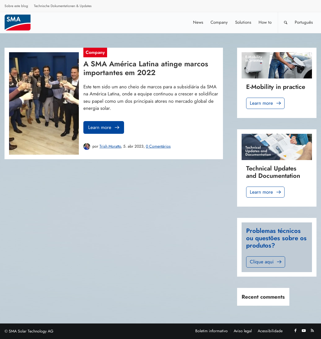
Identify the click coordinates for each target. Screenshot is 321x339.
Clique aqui (266, 261)
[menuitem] (16, 7)
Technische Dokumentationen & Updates (63, 5)
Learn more (104, 127)
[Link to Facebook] (295, 330)
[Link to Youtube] (304, 330)
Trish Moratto (110, 146)
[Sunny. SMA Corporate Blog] (21, 22)
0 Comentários (158, 146)
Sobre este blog (16, 5)
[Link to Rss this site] (312, 330)
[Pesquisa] (285, 22)
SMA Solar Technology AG (31, 331)
